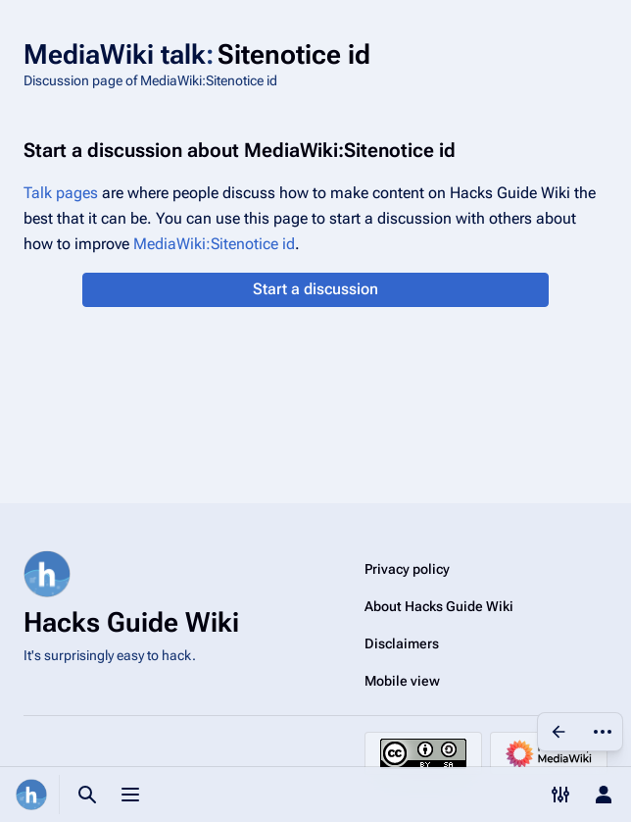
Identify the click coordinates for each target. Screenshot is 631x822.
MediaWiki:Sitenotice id (214, 243)
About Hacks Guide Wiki (438, 606)
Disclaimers (401, 643)
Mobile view (402, 681)
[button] (316, 290)
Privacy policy (407, 569)
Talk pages (61, 192)
